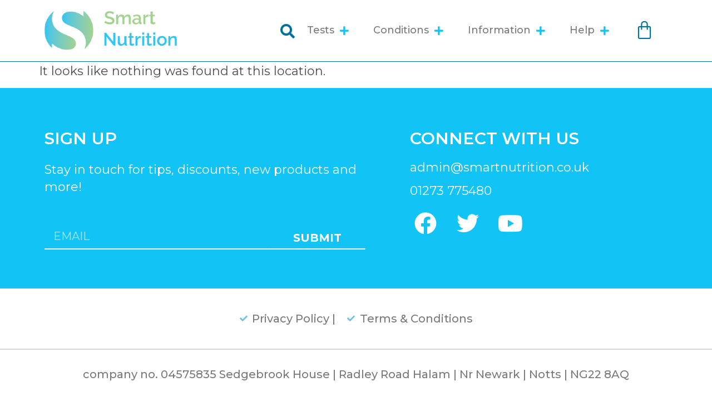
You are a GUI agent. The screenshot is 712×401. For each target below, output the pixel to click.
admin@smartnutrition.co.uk (499, 167)
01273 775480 (451, 190)
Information (506, 30)
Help (589, 30)
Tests (328, 30)
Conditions (408, 30)
